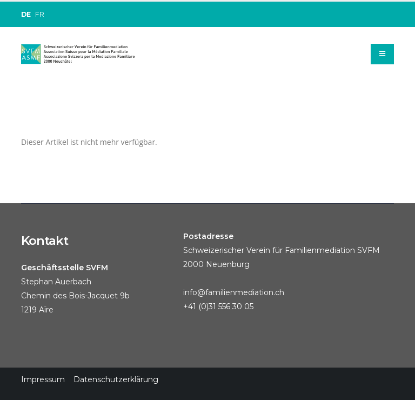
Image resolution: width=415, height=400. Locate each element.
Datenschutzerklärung (115, 379)
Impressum (43, 379)
